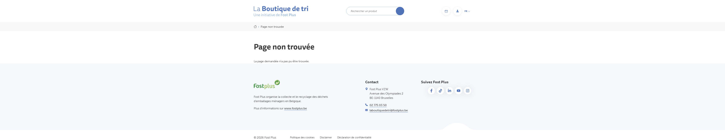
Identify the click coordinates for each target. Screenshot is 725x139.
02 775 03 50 (378, 105)
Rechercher (400, 11)
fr (467, 11)
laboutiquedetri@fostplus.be (389, 110)
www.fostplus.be (295, 108)
